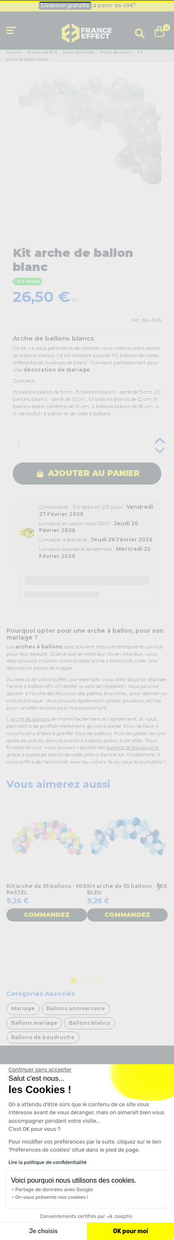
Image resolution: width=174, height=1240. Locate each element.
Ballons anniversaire (75, 1008)
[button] (18, 1225)
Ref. (135, 320)
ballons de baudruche (133, 747)
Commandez (47, 915)
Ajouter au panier (88, 473)
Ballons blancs (89, 1023)
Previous (15, 887)
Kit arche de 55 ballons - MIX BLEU (127, 889)
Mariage (23, 1008)
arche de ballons (30, 719)
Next (159, 887)
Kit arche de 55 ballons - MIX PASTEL (46, 889)
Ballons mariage (34, 1023)
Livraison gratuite (65, 5)
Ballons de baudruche (43, 1037)
